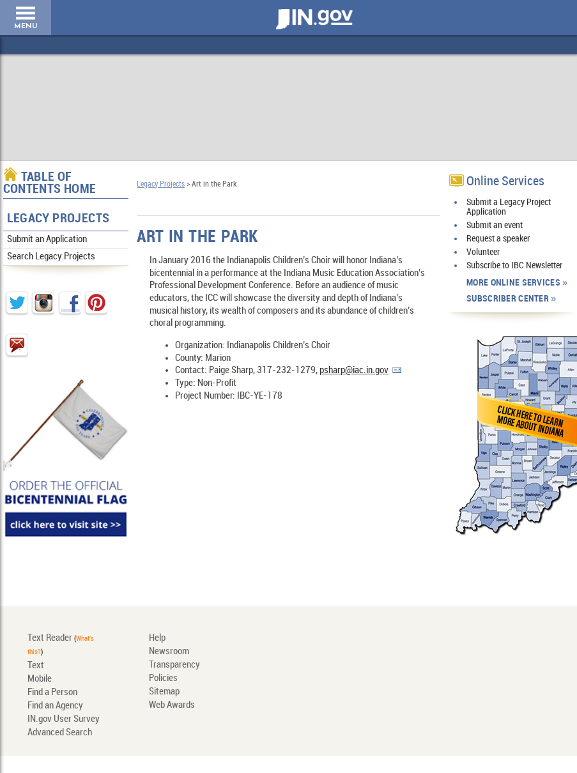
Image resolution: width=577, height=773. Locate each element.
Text (35, 666)
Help (157, 638)
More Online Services (513, 282)
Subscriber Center (507, 298)
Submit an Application (47, 239)
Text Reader (49, 638)
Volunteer (483, 252)
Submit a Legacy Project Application (508, 207)
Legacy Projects (58, 219)
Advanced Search (59, 733)
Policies (163, 678)
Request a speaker (498, 238)
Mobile (39, 679)
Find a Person (52, 692)
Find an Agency (55, 706)
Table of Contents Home (49, 184)
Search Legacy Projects (51, 257)
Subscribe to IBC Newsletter (514, 265)
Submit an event (494, 225)
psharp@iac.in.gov (354, 370)
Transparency (174, 665)
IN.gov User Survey (63, 719)
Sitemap (164, 692)
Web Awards (172, 705)
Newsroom (169, 652)
